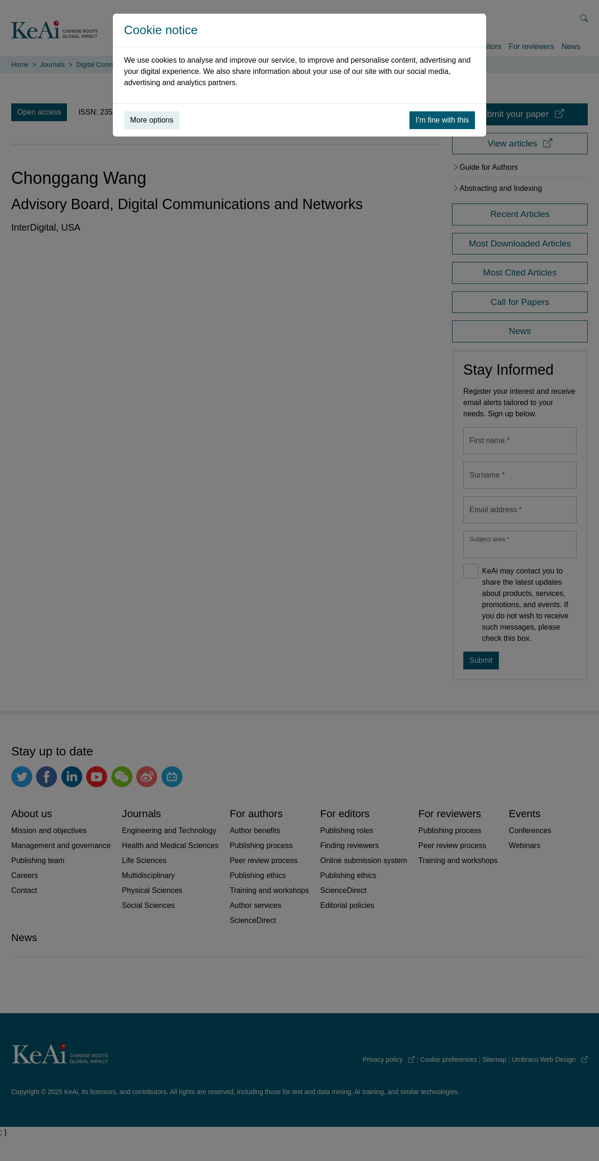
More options (152, 120)
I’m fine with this (442, 120)
